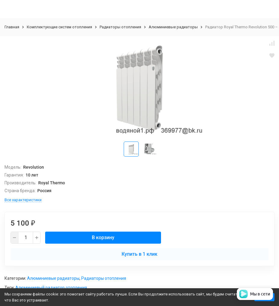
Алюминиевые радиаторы (173, 27)
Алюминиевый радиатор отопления (51, 287)
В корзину (103, 237)
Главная (12, 27)
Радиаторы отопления (120, 27)
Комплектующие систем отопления (59, 27)
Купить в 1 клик (139, 254)
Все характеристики (23, 200)
